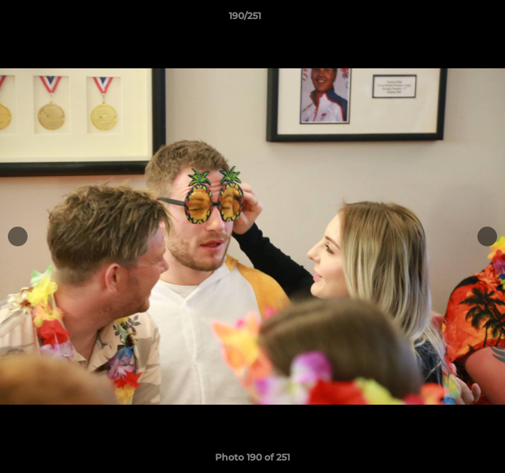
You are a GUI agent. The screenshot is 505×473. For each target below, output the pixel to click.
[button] (458, 19)
